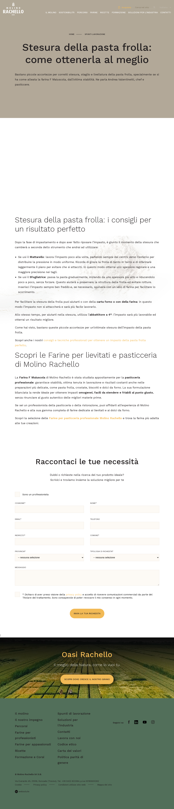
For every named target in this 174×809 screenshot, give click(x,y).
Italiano (164, 7)
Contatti (165, 12)
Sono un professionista (35, 494)
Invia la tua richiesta (87, 613)
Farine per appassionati (33, 744)
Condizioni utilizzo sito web (72, 785)
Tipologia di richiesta (101, 551)
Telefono (95, 519)
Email (18, 519)
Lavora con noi (69, 738)
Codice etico (67, 744)
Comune (94, 535)
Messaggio (20, 567)
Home (71, 34)
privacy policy (74, 594)
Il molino (51, 12)
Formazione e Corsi (29, 757)
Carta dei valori (69, 751)
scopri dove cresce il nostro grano (87, 679)
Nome (93, 503)
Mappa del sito (104, 785)
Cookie (18, 785)
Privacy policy (40, 785)
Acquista (124, 7)
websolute (22, 791)
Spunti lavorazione (95, 34)
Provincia (20, 551)
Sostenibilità (67, 12)
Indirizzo (20, 535)
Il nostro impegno (29, 720)
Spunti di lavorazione (74, 713)
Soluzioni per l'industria (143, 12)
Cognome (20, 503)
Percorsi (82, 12)
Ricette (104, 12)
